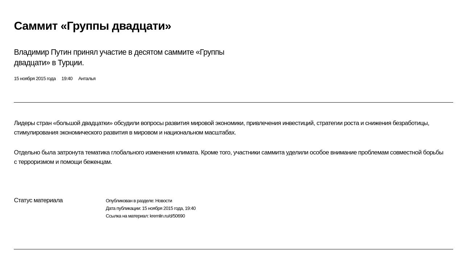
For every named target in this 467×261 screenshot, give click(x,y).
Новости (163, 200)
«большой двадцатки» (81, 123)
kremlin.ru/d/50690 (167, 216)
